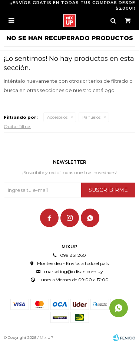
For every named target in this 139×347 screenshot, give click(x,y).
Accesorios (57, 117)
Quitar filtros (17, 126)
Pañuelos (91, 117)
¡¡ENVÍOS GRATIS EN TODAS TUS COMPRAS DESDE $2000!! (72, 5)
